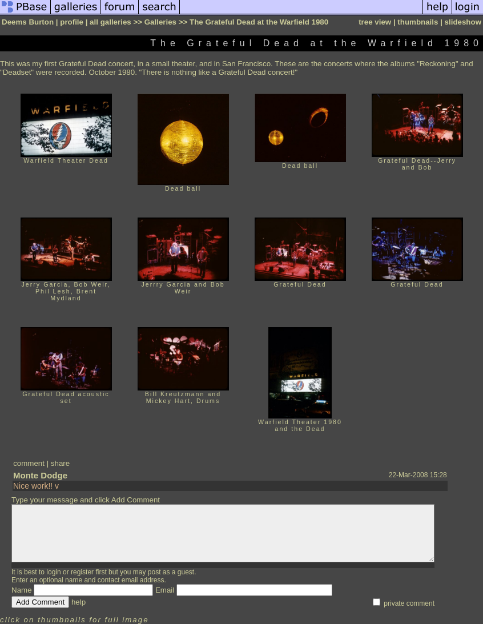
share (60, 463)
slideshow (463, 22)
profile (71, 22)
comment (29, 463)
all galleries (110, 22)
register (82, 572)
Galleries (160, 22)
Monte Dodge (40, 475)
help (78, 602)
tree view (375, 22)
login (53, 572)
